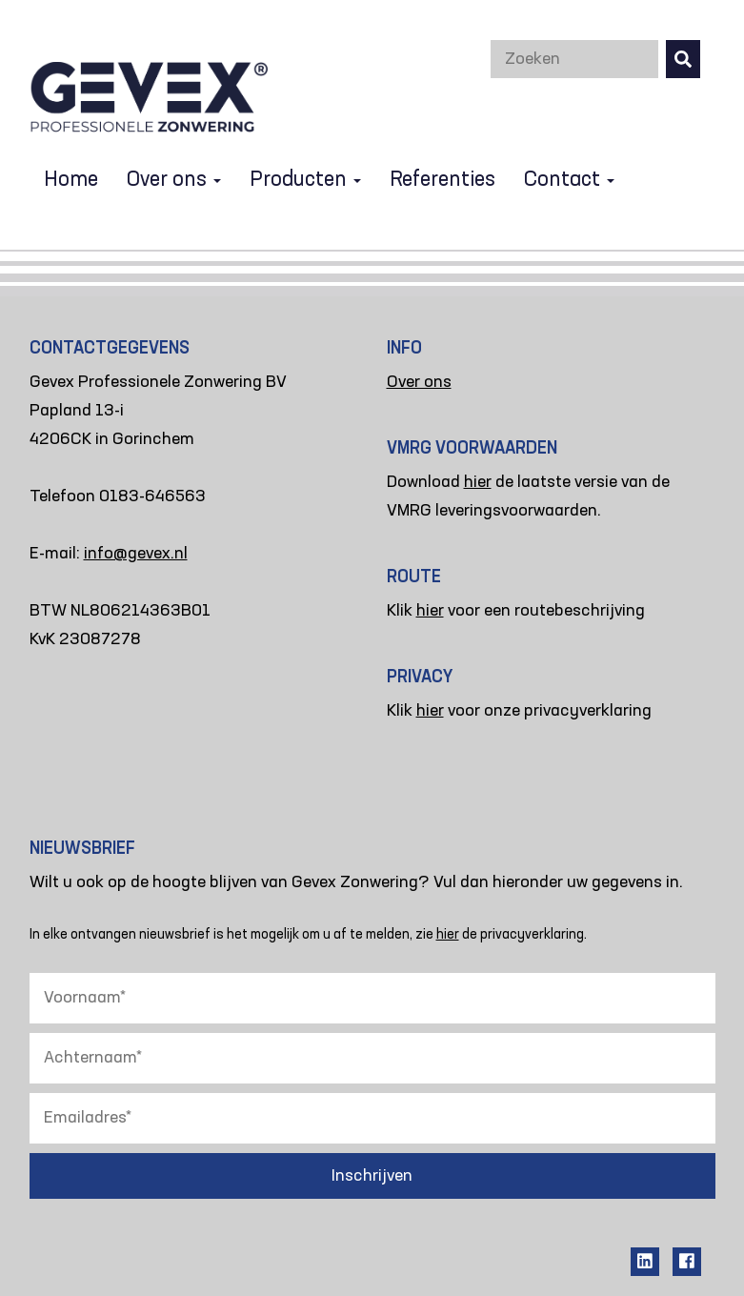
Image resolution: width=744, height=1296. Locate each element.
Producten (305, 180)
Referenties (442, 180)
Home (71, 180)
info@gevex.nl (136, 553)
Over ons (174, 180)
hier (478, 482)
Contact (569, 180)
